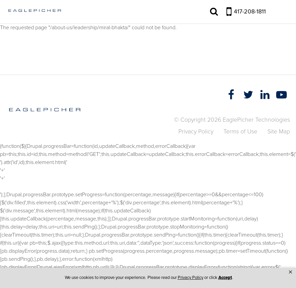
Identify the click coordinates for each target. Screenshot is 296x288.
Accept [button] (225, 277)
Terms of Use (240, 131)
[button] (290, 272)
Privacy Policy (195, 131)
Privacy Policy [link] (190, 277)
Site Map (278, 131)
